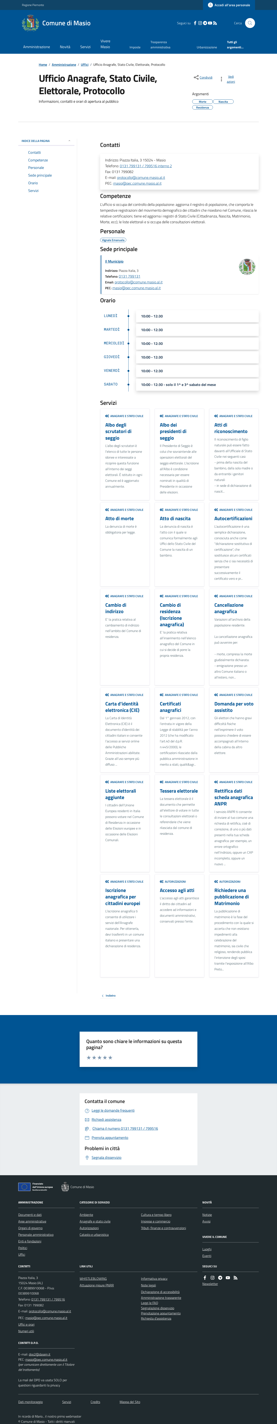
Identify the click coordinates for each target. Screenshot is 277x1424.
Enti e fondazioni (29, 1241)
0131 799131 (129, 276)
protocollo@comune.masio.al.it (141, 177)
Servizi (85, 47)
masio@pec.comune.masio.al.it (137, 183)
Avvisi (206, 1221)
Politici (22, 1247)
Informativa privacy (154, 1278)
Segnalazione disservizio (157, 1308)
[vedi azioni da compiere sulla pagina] (228, 79)
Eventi (206, 1255)
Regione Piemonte (33, 5)
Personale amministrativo (35, 1234)
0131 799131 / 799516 (48, 1299)
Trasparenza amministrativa (160, 44)
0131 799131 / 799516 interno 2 (146, 166)
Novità (65, 47)
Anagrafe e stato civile (124, 416)
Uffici (85, 64)
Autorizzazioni (173, 881)
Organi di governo (30, 1227)
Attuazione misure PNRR (97, 1285)
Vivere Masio (105, 44)
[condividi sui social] (202, 77)
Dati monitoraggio (30, 1401)
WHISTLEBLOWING (93, 1278)
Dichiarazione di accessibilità (160, 1291)
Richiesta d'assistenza (156, 1318)
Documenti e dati (30, 1214)
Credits (95, 1401)
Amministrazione (36, 47)
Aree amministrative (32, 1221)
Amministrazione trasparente (161, 1297)
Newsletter (210, 1283)
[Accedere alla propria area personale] (229, 5)
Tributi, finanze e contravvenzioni (163, 1227)
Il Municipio (114, 261)
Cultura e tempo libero (156, 1214)
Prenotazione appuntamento (161, 1313)
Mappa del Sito (130, 1401)
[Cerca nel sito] (248, 23)
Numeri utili (26, 1331)
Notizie (207, 1214)
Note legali (148, 1285)
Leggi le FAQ (149, 1302)
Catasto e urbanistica (94, 1234)
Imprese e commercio (155, 1221)
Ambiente (86, 1214)
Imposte (135, 47)
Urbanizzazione (207, 47)
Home (43, 64)
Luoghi (206, 1249)
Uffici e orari (26, 1324)
